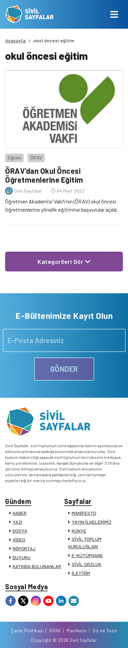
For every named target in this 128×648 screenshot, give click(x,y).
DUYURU (21, 557)
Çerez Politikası (27, 630)
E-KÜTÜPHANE (87, 555)
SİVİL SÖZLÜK (86, 564)
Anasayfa (15, 40)
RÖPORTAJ (24, 548)
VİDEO (19, 540)
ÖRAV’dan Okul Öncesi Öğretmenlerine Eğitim (44, 175)
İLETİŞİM (81, 573)
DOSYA (20, 531)
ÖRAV (36, 157)
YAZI (17, 522)
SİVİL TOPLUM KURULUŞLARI (84, 542)
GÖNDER (64, 368)
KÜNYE (79, 531)
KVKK (55, 630)
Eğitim (14, 157)
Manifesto (77, 630)
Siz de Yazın (105, 630)
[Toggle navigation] (114, 14)
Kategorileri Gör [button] (64, 261)
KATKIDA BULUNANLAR (37, 566)
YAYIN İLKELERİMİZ (92, 522)
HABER (20, 513)
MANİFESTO (84, 513)
